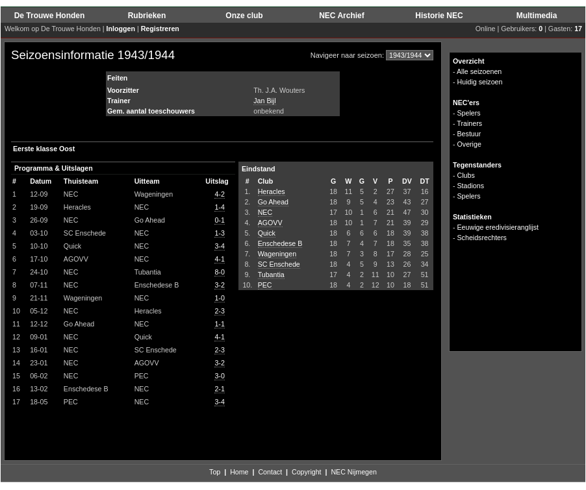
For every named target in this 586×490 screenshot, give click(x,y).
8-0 (219, 272)
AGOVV (270, 223)
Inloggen (121, 28)
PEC (265, 285)
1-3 (219, 233)
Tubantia (271, 274)
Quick (266, 233)
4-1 (219, 259)
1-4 (219, 207)
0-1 (219, 220)
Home (239, 472)
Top (214, 472)
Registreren (160, 28)
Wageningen (277, 254)
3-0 (219, 376)
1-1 (219, 324)
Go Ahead (273, 202)
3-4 (219, 246)
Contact (270, 472)
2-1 (219, 389)
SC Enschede (279, 264)
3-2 (219, 285)
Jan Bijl (264, 100)
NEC (265, 212)
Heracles (271, 191)
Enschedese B (280, 243)
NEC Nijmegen (353, 472)
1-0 (219, 298)
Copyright (307, 472)
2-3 (219, 311)
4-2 (219, 194)
